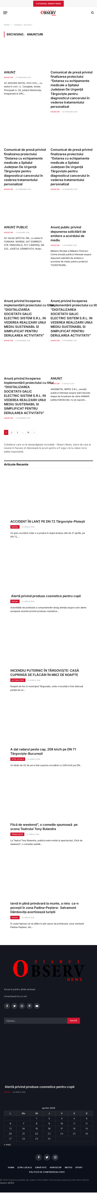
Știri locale (18, 759)
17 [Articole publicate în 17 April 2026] (62, 1128)
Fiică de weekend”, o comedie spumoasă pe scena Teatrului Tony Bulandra (44, 827)
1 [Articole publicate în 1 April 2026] (36, 1118)
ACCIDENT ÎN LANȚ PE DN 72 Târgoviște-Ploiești (47, 521)
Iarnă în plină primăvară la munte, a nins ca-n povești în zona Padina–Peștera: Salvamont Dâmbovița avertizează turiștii (44, 908)
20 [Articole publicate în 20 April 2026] (10, 1133)
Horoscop (56, 1167)
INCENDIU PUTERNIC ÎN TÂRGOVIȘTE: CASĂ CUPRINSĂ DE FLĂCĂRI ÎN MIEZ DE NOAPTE (44, 673)
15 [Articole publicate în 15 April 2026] (36, 1128)
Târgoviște (17, 834)
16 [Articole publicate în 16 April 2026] (49, 1128)
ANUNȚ (10, 72)
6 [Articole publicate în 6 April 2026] (10, 1123)
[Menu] (5, 12)
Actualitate (18, 680)
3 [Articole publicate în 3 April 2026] (61, 1118)
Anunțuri (8, 77)
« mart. (7, 1144)
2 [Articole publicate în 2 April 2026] (49, 1118)
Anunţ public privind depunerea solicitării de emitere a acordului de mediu (68, 233)
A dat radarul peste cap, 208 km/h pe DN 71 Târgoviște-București (43, 751)
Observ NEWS (7, 1183)
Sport (79, 1167)
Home (11, 1167)
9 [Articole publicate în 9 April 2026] (49, 1123)
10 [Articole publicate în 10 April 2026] (62, 1123)
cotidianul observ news (48, 4)
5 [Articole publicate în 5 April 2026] (86, 1118)
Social (15, 527)
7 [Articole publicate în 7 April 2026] (23, 1123)
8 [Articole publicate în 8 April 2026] (36, 1123)
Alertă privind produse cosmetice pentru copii (45, 596)
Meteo (68, 1167)
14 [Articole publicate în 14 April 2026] (23, 1128)
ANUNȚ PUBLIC (16, 227)
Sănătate (41, 1167)
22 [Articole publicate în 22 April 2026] (36, 1133)
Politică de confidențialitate (47, 1172)
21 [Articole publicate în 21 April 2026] (23, 1133)
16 (28, 432)
